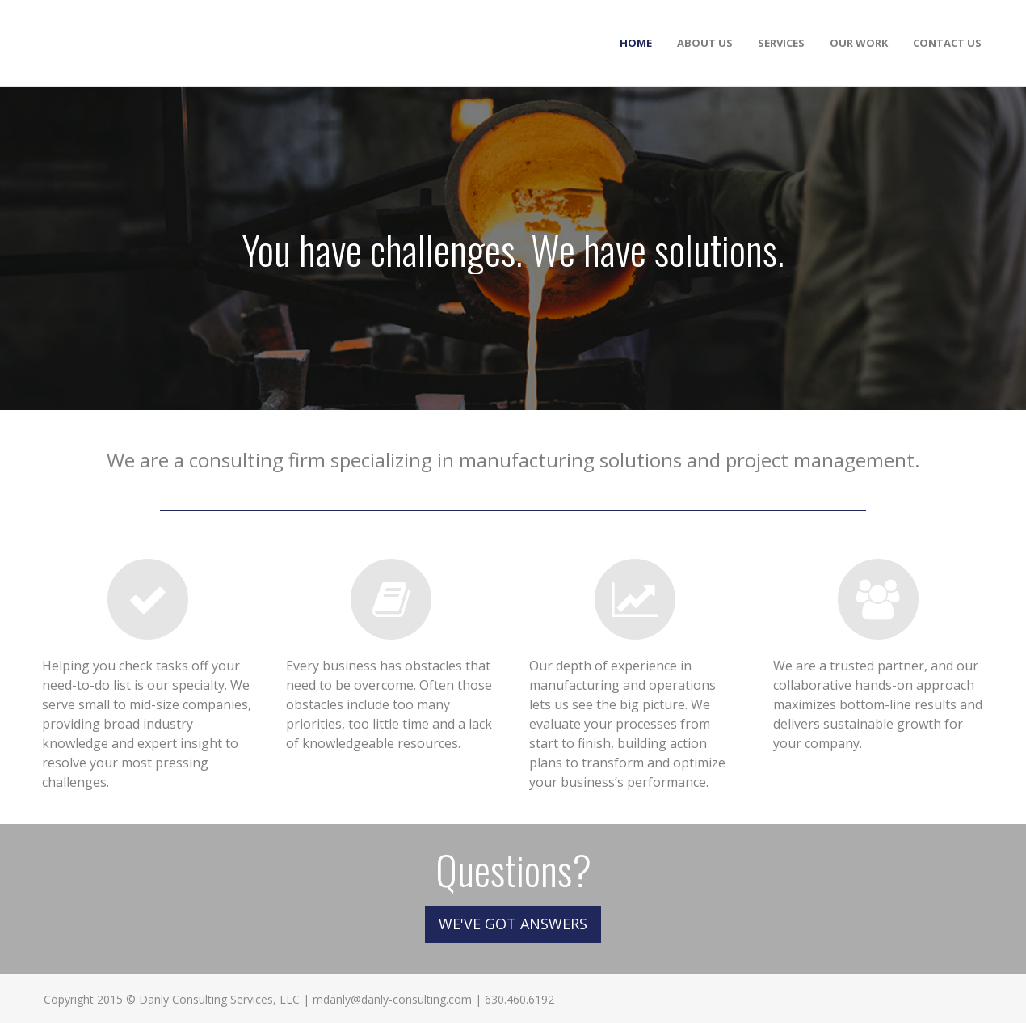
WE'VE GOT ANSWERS (513, 923)
